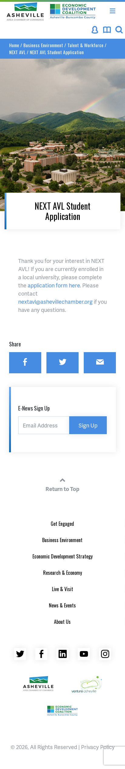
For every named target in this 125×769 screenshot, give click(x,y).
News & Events (62, 605)
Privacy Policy (98, 747)
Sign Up (88, 425)
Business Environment (43, 45)
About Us (62, 621)
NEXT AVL (17, 52)
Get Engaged (62, 523)
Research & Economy (62, 572)
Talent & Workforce (85, 45)
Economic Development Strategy (62, 556)
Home (14, 45)
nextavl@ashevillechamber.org (55, 301)
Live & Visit (62, 589)
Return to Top (62, 483)
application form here (54, 285)
